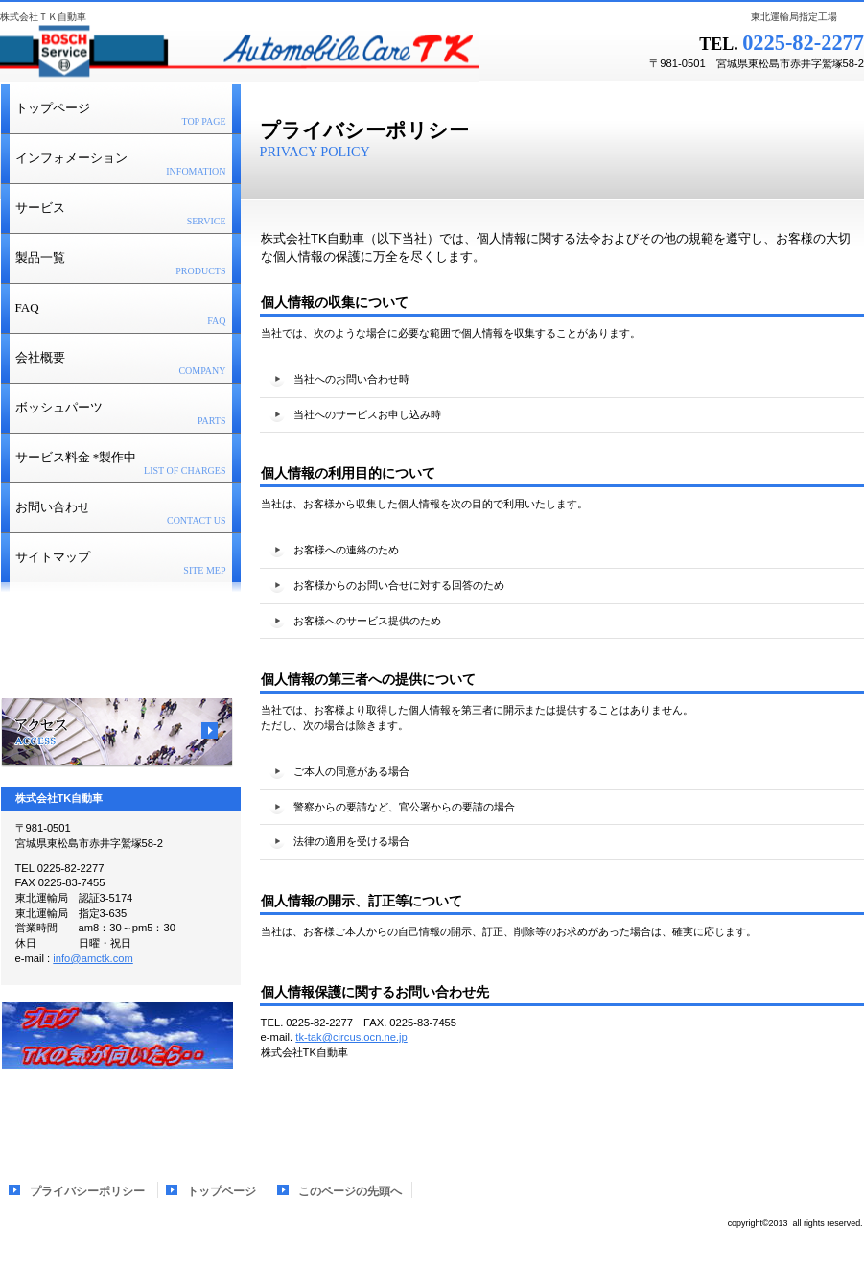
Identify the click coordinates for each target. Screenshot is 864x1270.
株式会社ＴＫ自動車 (239, 53)
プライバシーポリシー (89, 1191)
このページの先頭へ (803, 1112)
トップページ (221, 1191)
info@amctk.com (92, 958)
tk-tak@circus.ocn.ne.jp (351, 1037)
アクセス (117, 732)
